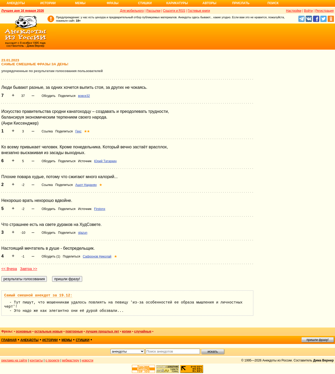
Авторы (209, 3)
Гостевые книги (199, 11)
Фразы (112, 3)
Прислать (240, 3)
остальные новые (48, 331)
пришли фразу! (317, 340)
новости (87, 360)
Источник (84, 161)
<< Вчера (9, 269)
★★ (87, 131)
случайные (142, 331)
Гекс (78, 131)
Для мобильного (132, 11)
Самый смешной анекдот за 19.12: (38, 295)
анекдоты (29, 340)
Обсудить (48, 96)
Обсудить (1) (51, 256)
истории (50, 340)
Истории (48, 3)
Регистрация (324, 11)
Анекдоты (16, 3)
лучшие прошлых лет (102, 331)
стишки (82, 340)
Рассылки (153, 11)
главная (8, 340)
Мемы (80, 3)
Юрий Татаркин (105, 161)
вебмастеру (70, 360)
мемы (67, 340)
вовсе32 (84, 96)
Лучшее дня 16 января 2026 (22, 11)
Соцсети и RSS (174, 11)
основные (23, 331)
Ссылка (47, 131)
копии (126, 331)
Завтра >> (28, 269)
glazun (82, 233)
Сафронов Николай (97, 256)
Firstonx (99, 209)
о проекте (53, 360)
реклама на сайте (14, 360)
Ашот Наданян (86, 185)
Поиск (273, 3)
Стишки (145, 3)
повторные (74, 331)
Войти (308, 11)
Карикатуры (177, 3)
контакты (36, 360)
